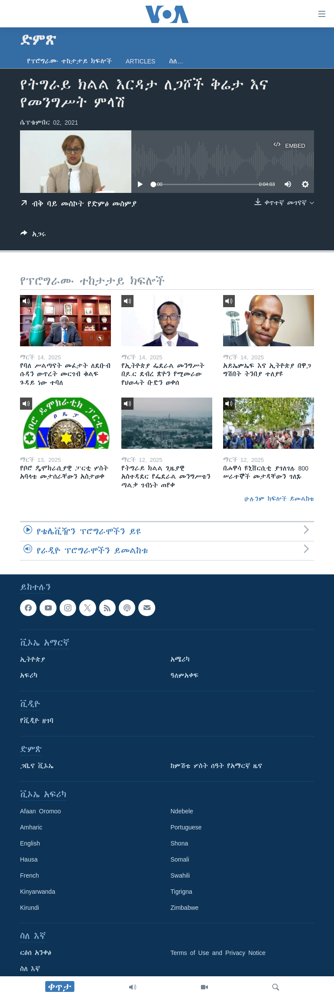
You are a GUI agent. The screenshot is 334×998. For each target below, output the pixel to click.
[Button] (33, 236)
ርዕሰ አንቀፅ (35, 953)
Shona (179, 843)
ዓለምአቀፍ (184, 676)
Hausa (28, 859)
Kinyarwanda (37, 891)
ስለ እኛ (30, 969)
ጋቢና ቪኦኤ (36, 766)
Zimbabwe (184, 908)
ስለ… (176, 61)
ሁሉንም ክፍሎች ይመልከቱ (279, 498)
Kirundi (29, 908)
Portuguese (186, 827)
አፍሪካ (28, 676)
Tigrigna (181, 891)
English (30, 843)
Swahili (180, 875)
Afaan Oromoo (40, 811)
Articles (140, 61)
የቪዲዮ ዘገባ (36, 721)
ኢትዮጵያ (32, 659)
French (29, 875)
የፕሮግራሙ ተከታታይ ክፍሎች (69, 61)
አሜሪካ (180, 659)
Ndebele (181, 811)
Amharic (31, 827)
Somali (179, 859)
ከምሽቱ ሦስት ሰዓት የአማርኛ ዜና (216, 766)
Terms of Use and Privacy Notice (218, 953)
